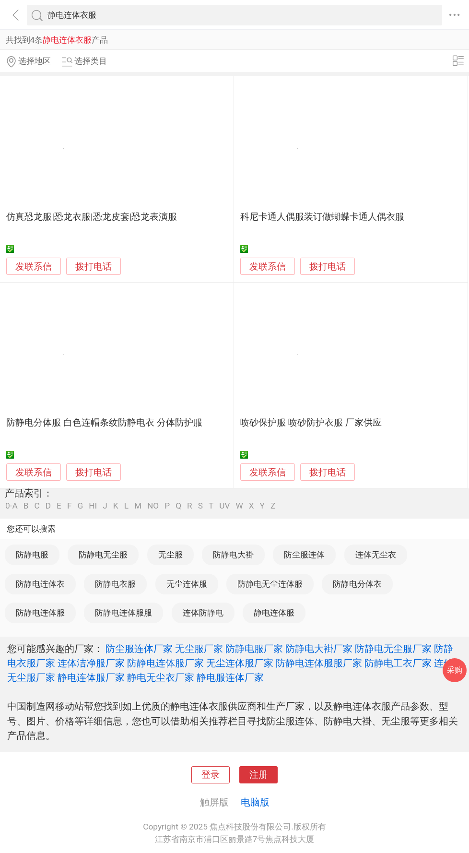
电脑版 (255, 802)
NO (153, 506)
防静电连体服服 (123, 612)
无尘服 (170, 554)
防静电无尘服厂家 (393, 648)
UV (224, 506)
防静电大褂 (233, 554)
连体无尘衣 (375, 554)
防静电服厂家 (254, 648)
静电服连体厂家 (230, 677)
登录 (210, 775)
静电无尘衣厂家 (160, 677)
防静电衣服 (115, 584)
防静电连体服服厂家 (319, 663)
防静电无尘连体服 (270, 584)
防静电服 (32, 554)
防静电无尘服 (103, 554)
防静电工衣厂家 (398, 663)
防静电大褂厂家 (318, 648)
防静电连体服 (40, 612)
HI (93, 506)
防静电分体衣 (357, 584)
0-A (11, 506)
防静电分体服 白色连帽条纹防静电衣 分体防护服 (104, 422)
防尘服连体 (304, 554)
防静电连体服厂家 (165, 663)
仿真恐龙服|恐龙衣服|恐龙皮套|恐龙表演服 (91, 217)
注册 (258, 775)
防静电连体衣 (40, 584)
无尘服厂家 (199, 648)
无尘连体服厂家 (239, 663)
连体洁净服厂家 (91, 663)
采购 (454, 670)
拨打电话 (93, 266)
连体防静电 (203, 612)
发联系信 (33, 266)
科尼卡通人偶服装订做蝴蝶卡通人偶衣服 (322, 217)
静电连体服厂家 (91, 677)
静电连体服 (274, 612)
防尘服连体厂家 (139, 648)
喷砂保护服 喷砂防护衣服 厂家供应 (310, 422)
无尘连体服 (186, 584)
